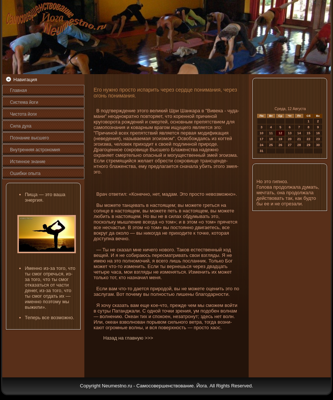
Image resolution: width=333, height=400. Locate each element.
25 (271, 145)
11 (271, 133)
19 (280, 139)
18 (271, 139)
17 (261, 139)
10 (261, 133)
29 (308, 145)
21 (299, 139)
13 (290, 133)
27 (290, 145)
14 (299, 133)
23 (318, 139)
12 (280, 133)
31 (261, 151)
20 (290, 139)
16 (318, 133)
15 (308, 133)
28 (299, 145)
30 (318, 145)
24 (261, 145)
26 (280, 145)
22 (308, 139)
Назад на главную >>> (128, 338)
